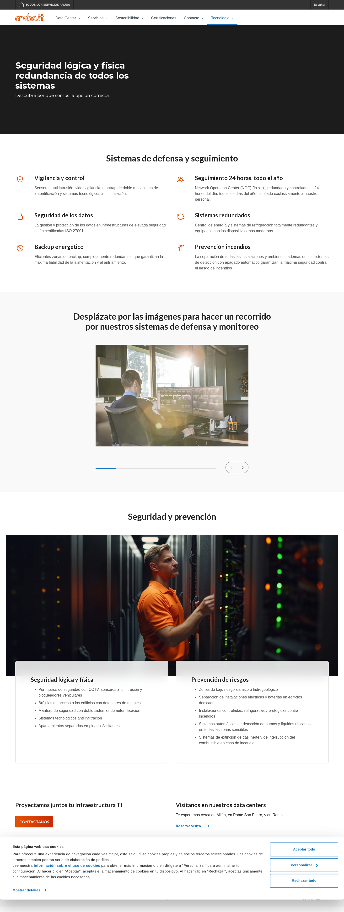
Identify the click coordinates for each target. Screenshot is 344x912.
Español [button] (319, 4)
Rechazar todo (304, 893)
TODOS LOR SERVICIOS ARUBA (44, 4)
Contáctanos (34, 827)
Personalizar (304, 877)
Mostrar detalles (26, 903)
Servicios (95, 18)
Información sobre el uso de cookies (67, 878)
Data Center (65, 18)
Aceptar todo (304, 862)
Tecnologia (220, 18)
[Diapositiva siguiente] (242, 473)
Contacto (191, 18)
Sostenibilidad (127, 18)
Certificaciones (163, 18)
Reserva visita (192, 831)
